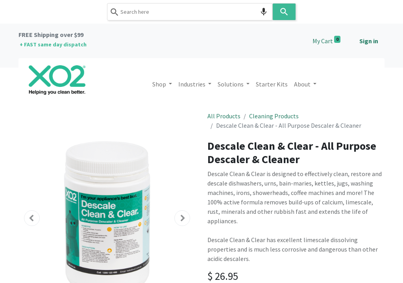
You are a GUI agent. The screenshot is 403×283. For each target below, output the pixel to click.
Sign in (368, 41)
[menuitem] (272, 84)
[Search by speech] (263, 11)
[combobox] (189, 11)
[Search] (284, 11)
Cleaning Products (274, 116)
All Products (223, 116)
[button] (31, 218)
